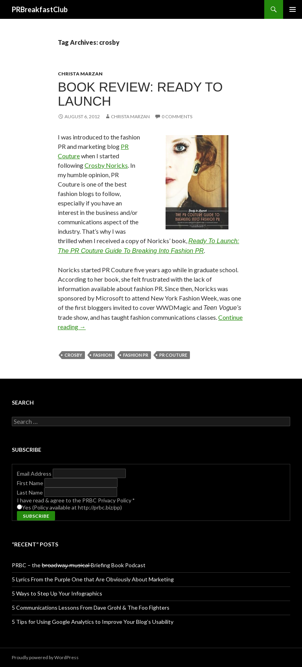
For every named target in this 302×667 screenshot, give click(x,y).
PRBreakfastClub (40, 9)
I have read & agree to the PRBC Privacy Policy (75, 500)
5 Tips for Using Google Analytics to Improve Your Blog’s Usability (92, 621)
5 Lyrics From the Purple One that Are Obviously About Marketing (93, 579)
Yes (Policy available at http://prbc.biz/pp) (72, 507)
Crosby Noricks (106, 165)
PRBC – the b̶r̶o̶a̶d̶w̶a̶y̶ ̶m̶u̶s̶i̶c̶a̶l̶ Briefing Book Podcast (78, 565)
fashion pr (135, 354)
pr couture (173, 354)
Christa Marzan (80, 74)
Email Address (35, 473)
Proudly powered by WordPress (45, 657)
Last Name (30, 492)
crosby (73, 354)
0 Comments (177, 116)
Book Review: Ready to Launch (140, 94)
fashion (102, 354)
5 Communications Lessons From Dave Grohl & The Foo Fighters (90, 607)
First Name (30, 483)
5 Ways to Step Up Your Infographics (57, 593)
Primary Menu (292, 9)
